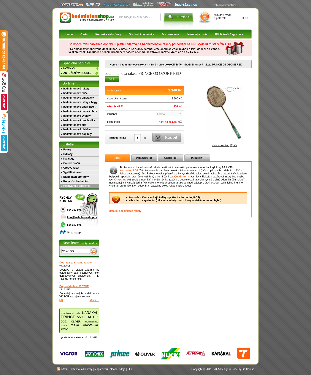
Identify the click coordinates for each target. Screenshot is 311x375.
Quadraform (181, 176)
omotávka (90, 325)
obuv (80, 317)
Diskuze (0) (197, 157)
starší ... (94, 300)
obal (64, 321)
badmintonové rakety (133, 64)
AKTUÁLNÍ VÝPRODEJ (77, 73)
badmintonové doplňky (77, 134)
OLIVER (76, 321)
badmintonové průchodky (79, 120)
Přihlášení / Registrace (229, 34)
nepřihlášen (230, 4)
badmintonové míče (75, 93)
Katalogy (68, 158)
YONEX (64, 329)
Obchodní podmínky (141, 34)
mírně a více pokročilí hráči (165, 64)
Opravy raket (71, 167)
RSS (62, 369)
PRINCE (68, 317)
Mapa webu (101, 369)
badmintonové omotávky (78, 97)
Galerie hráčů (71, 163)
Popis (117, 157)
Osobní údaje (117, 369)
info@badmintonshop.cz (82, 217)
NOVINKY (69, 68)
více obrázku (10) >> (224, 145)
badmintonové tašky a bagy (80, 102)
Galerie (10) (170, 157)
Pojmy (67, 149)
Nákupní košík (222, 14)
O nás (83, 34)
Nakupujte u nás (197, 34)
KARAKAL (90, 313)
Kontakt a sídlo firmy (108, 34)
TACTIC (92, 317)
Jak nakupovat (170, 34)
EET (129, 369)
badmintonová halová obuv (80, 111)
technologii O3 (129, 170)
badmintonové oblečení (77, 129)
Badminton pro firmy (76, 176)
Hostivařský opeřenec (76, 185)
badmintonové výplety (77, 115)
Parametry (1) (144, 157)
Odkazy (68, 154)
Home (69, 34)
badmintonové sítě (74, 124)
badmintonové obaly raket (79, 106)
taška (75, 325)
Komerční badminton (76, 181)
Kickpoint (120, 179)
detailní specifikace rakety (125, 210)
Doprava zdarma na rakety (75, 262)
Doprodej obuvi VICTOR (74, 286)
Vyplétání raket (72, 172)
